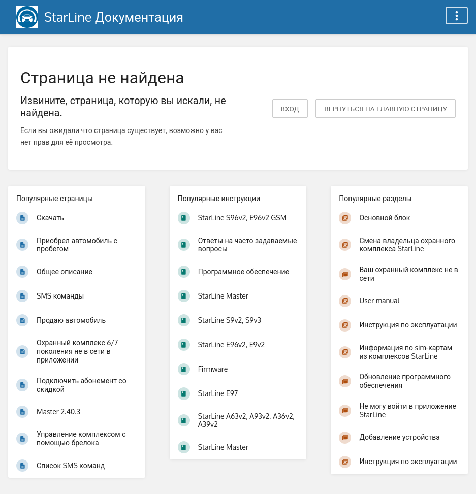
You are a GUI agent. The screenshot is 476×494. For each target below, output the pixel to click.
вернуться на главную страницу (385, 108)
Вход (290, 108)
